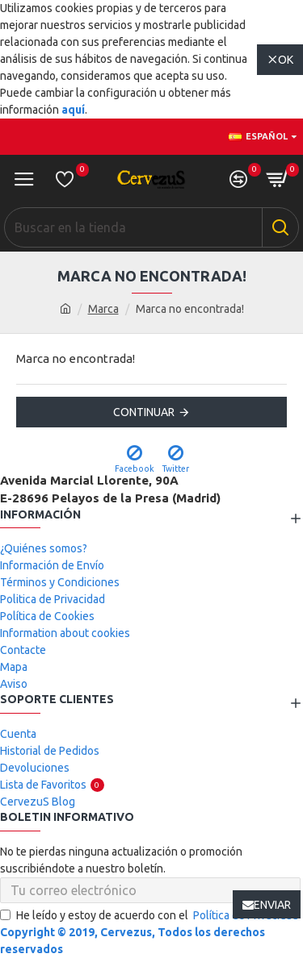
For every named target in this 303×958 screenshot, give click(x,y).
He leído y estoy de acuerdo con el (150, 915)
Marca (103, 308)
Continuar (144, 412)
